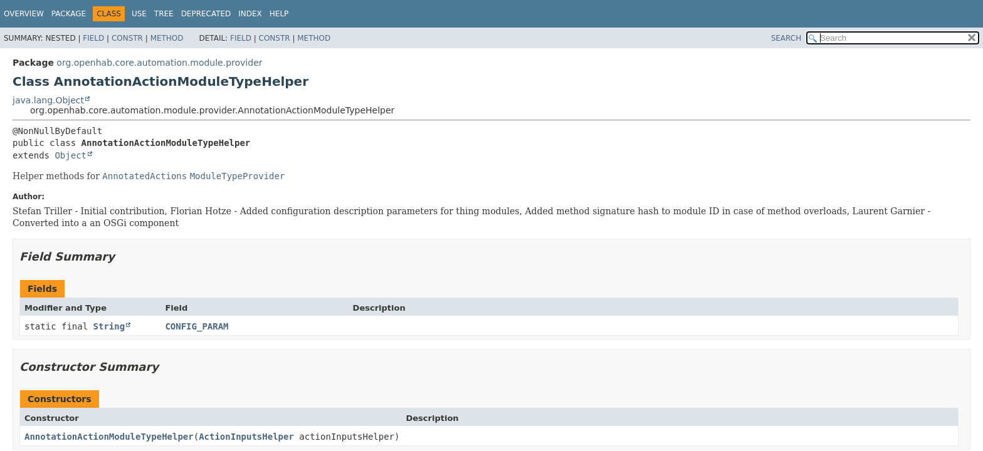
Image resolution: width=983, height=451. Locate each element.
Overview (24, 13)
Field (93, 38)
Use (139, 13)
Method (167, 38)
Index (250, 13)
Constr (127, 38)
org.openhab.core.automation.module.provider (159, 63)
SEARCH (786, 38)
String (109, 326)
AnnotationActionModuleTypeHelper (109, 437)
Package (68, 13)
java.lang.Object (48, 100)
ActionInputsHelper (246, 437)
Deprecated (206, 13)
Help (279, 13)
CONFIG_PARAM (196, 326)
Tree (164, 13)
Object (71, 155)
